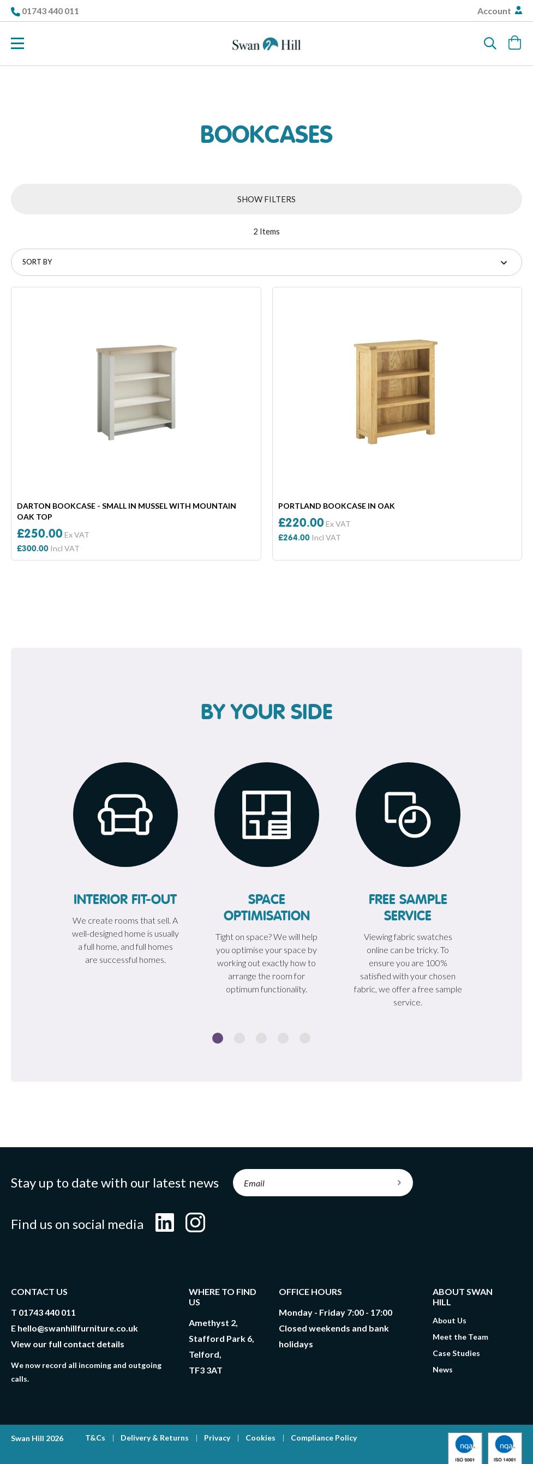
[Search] (490, 44)
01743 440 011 (50, 10)
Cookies (260, 1437)
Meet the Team (460, 1336)
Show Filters (266, 199)
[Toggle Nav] (17, 44)
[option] (125, 866)
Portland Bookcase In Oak (336, 505)
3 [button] (261, 1038)
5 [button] (305, 1038)
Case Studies (456, 1353)
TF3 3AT (206, 1370)
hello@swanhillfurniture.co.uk (77, 1328)
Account (495, 10)
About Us (449, 1320)
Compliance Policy (324, 1437)
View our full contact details (67, 1344)
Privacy (217, 1437)
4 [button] (283, 1038)
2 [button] (239, 1038)
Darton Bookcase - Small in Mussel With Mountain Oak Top (126, 511)
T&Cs (95, 1437)
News (443, 1369)
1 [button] (217, 1038)
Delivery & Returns (155, 1437)
